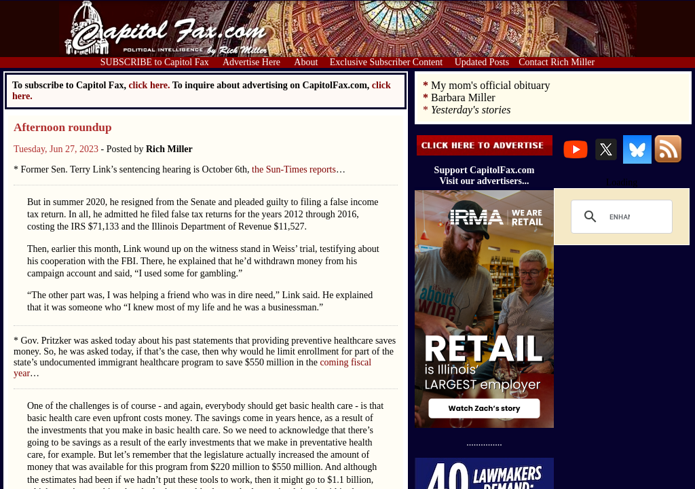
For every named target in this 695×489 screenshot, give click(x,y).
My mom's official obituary (490, 85)
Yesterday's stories (470, 109)
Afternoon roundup (63, 127)
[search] (619, 217)
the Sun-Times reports (294, 169)
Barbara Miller (463, 97)
